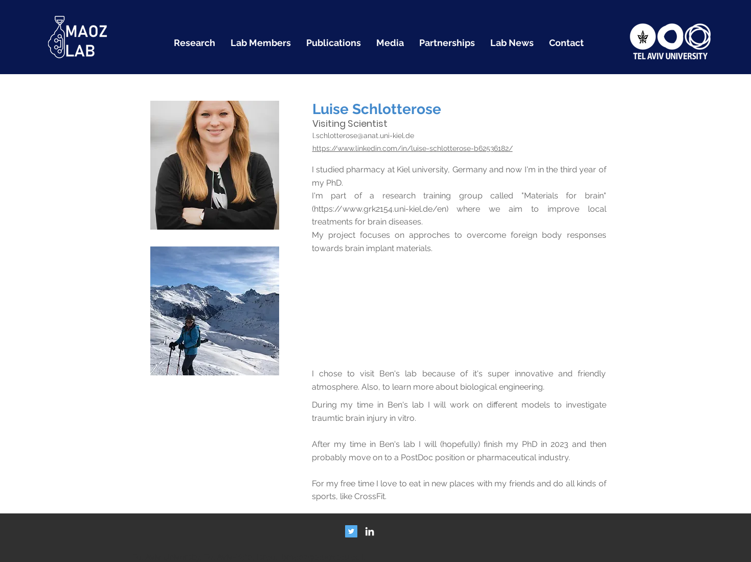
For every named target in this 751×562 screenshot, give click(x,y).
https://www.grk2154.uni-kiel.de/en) (381, 209)
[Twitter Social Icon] (351, 531)
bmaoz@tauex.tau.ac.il (323, 557)
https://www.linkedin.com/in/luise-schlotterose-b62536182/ (412, 148)
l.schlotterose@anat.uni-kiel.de (363, 135)
